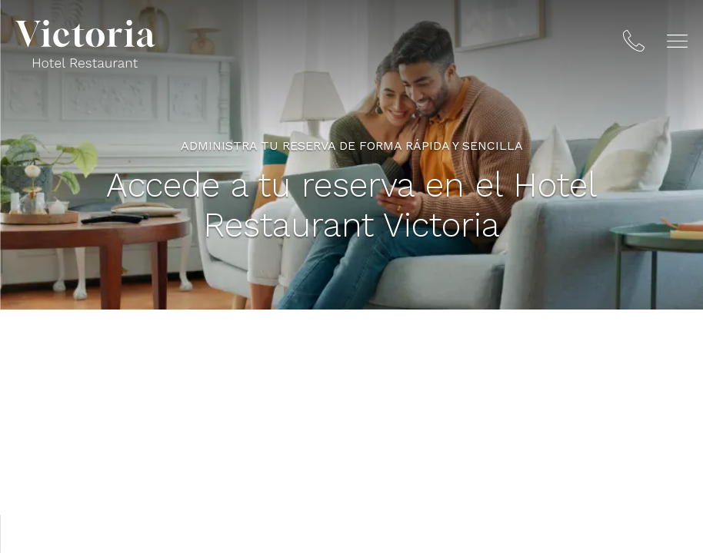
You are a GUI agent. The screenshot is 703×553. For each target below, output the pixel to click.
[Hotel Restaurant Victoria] (85, 44)
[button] (677, 41)
